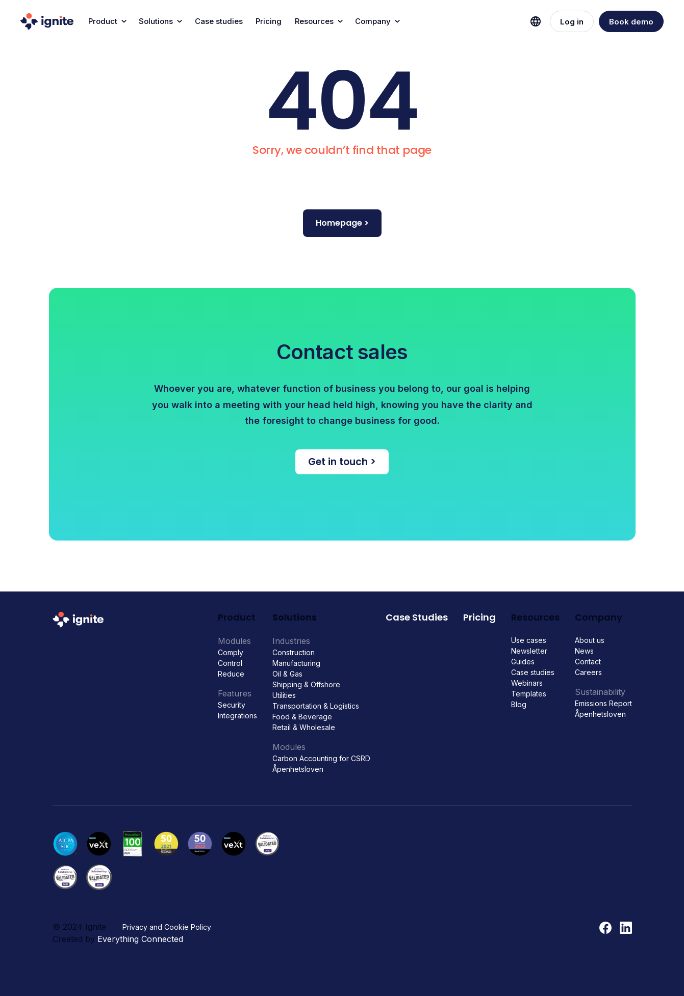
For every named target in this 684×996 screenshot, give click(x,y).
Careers (588, 672)
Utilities (284, 695)
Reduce (231, 673)
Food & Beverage (302, 716)
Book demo (631, 21)
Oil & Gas (287, 673)
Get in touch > (342, 462)
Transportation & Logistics (315, 706)
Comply (230, 652)
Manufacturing (296, 663)
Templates (528, 693)
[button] (107, 21)
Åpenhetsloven (297, 769)
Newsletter (529, 651)
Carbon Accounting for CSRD (321, 758)
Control (230, 663)
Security (231, 705)
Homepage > (342, 223)
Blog (518, 704)
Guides (523, 661)
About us (589, 640)
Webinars (527, 683)
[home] (46, 21)
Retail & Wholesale (303, 727)
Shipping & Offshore (306, 684)
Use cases (528, 640)
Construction (293, 652)
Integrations (237, 715)
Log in (572, 21)
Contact (588, 661)
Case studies (219, 21)
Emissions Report (603, 703)
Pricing (269, 21)
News (584, 651)
